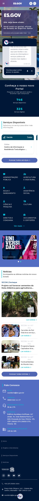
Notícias (6, 462)
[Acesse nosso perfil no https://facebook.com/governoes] (9, 475)
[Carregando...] (34, 3)
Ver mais (19, 226)
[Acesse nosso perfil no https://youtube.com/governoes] (14, 475)
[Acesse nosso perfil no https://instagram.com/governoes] (4, 475)
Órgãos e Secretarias (10, 448)
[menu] (4, 3)
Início (5, 441)
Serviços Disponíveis (10, 455)
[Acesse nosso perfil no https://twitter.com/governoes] (19, 475)
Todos (29, 137)
